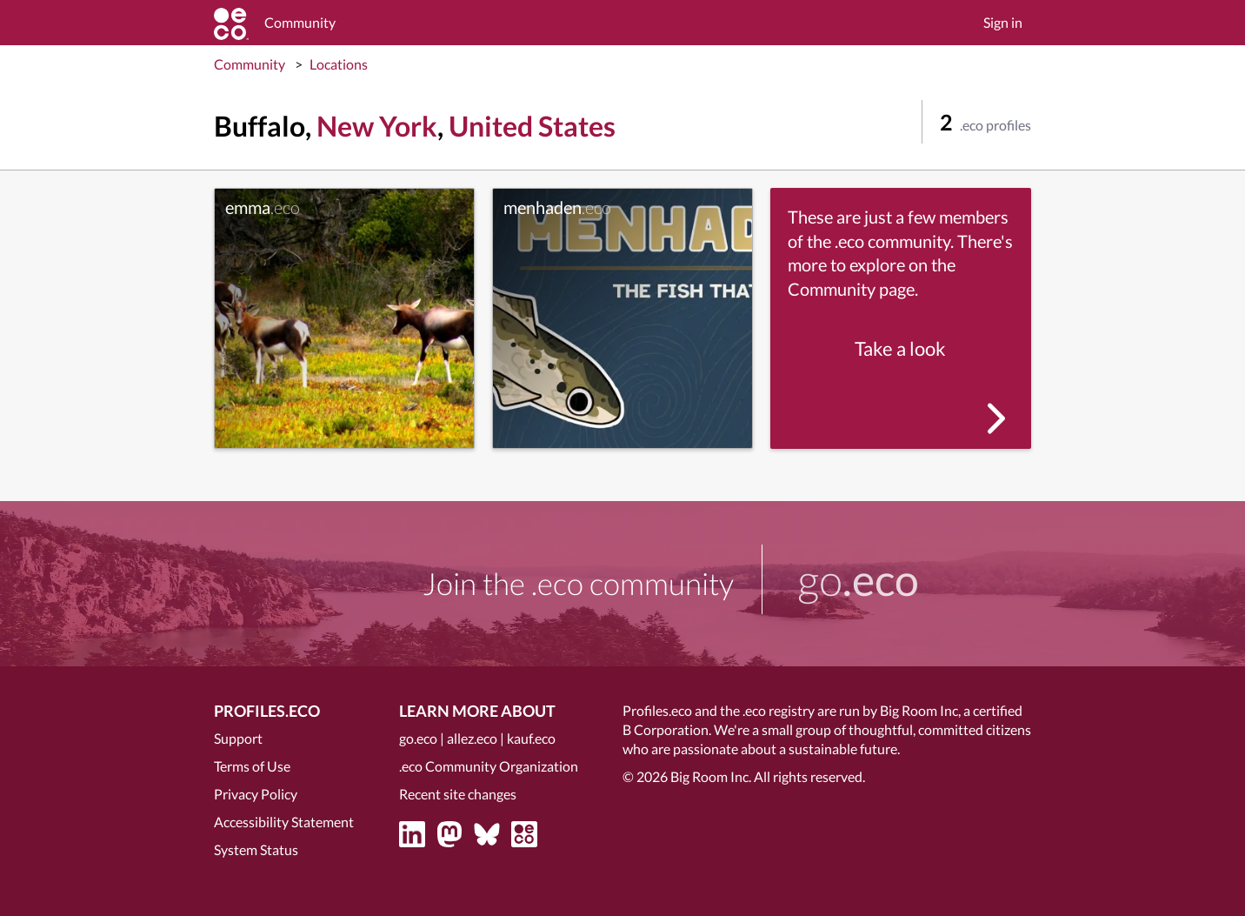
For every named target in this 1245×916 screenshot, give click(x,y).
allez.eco (472, 738)
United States (532, 126)
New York (376, 126)
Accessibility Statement (284, 821)
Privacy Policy (255, 794)
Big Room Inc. (710, 776)
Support (238, 738)
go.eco (418, 738)
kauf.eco (531, 738)
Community (249, 64)
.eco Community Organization (488, 766)
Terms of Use (252, 766)
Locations (339, 64)
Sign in (1002, 22)
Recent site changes (457, 794)
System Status (256, 849)
